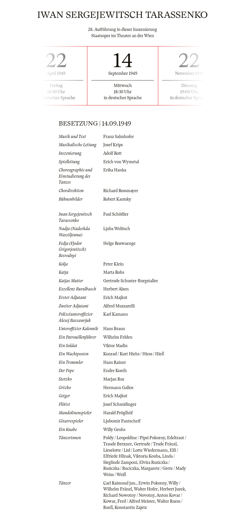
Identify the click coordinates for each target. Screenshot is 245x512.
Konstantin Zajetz (131, 507)
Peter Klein (113, 264)
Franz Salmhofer (118, 136)
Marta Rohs (113, 272)
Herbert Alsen (116, 289)
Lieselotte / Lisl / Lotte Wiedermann (135, 450)
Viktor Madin (115, 345)
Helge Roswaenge (119, 243)
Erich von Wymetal (121, 162)
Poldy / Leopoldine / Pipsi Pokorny (134, 437)
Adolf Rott (112, 153)
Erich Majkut (115, 297)
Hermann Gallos (118, 387)
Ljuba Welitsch (116, 228)
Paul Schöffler (115, 214)
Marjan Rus (113, 379)
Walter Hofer (146, 489)
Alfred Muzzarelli (119, 306)
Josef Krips (113, 145)
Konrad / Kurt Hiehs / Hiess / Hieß (133, 354)
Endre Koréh (115, 370)
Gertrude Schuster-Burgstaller (130, 281)
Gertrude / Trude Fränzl (155, 444)
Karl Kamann (115, 314)
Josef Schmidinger (119, 404)
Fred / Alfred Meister (136, 501)
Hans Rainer (114, 362)
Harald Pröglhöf (118, 413)
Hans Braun (114, 328)
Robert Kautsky (117, 199)
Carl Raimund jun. (119, 483)
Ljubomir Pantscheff (122, 421)
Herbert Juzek (172, 489)
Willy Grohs (114, 429)
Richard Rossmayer (120, 190)
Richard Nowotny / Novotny (129, 495)
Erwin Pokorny (152, 483)
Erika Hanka (114, 170)
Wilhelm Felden (117, 337)
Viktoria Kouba (146, 456)
